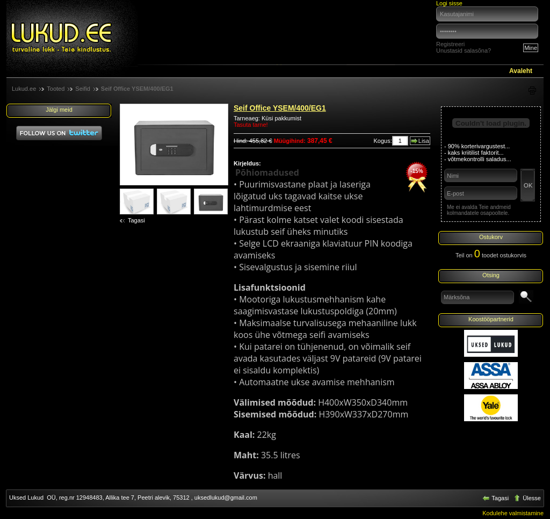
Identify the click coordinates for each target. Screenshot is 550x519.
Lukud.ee (24, 88)
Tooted (55, 88)
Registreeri (450, 44)
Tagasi (136, 220)
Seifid (82, 88)
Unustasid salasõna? (463, 50)
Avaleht (520, 71)
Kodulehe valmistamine (513, 513)
